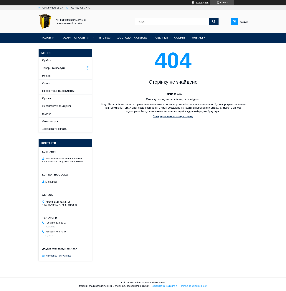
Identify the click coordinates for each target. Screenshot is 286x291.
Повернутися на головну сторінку (173, 116)
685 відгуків (202, 2)
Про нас (105, 37)
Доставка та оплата (132, 37)
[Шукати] (214, 21)
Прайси (46, 60)
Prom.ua (160, 282)
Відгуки (46, 113)
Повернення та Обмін (169, 37)
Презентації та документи (58, 90)
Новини (46, 75)
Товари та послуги (75, 37)
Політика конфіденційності (193, 286)
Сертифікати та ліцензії (57, 106)
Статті (46, 83)
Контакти (198, 37)
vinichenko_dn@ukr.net (58, 255)
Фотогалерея (50, 121)
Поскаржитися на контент (164, 286)
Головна (48, 37)
